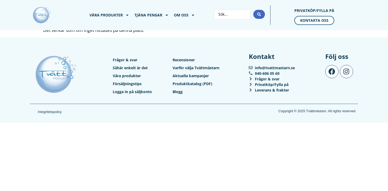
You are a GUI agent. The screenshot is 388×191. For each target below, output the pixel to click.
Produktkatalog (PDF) (192, 83)
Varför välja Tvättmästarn (196, 67)
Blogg (178, 91)
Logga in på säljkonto (132, 91)
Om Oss (184, 15)
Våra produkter (109, 15)
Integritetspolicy (50, 112)
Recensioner (184, 59)
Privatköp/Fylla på (314, 10)
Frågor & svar (125, 59)
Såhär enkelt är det (130, 67)
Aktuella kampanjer (191, 75)
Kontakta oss (314, 20)
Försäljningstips (127, 83)
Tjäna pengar (151, 15)
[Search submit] (259, 14)
